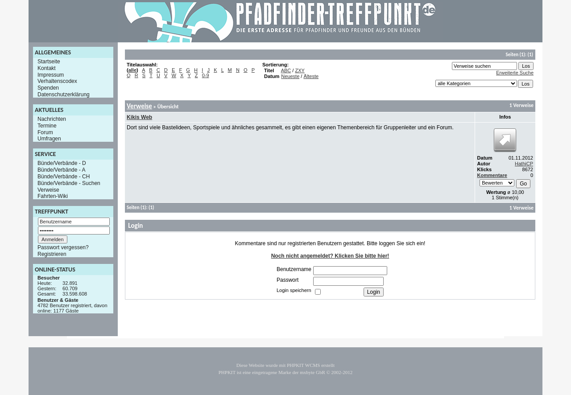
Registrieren (51, 254)
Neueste (290, 76)
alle (132, 70)
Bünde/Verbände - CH (63, 176)
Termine (47, 126)
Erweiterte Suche (515, 72)
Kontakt (46, 68)
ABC (286, 70)
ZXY (299, 70)
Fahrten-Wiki (52, 196)
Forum (45, 132)
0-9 (205, 75)
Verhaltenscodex (57, 81)
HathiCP (524, 163)
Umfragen (49, 139)
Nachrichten (51, 119)
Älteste (311, 76)
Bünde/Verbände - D (61, 163)
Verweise (48, 189)
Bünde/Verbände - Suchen (68, 183)
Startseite (48, 61)
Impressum (50, 74)
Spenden (48, 88)
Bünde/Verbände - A (61, 170)
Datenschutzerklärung (63, 94)
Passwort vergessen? (63, 247)
